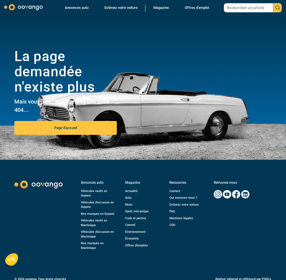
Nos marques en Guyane (97, 214)
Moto (128, 204)
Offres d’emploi (197, 8)
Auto (128, 198)
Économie (132, 238)
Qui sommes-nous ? (183, 198)
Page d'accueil (65, 128)
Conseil (130, 225)
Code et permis (135, 218)
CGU (172, 225)
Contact (174, 191)
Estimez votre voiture (121, 8)
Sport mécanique (137, 211)
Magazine (161, 8)
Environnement (135, 232)
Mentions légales (181, 218)
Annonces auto (77, 8)
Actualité (131, 191)
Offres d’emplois (136, 245)
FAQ (172, 211)
